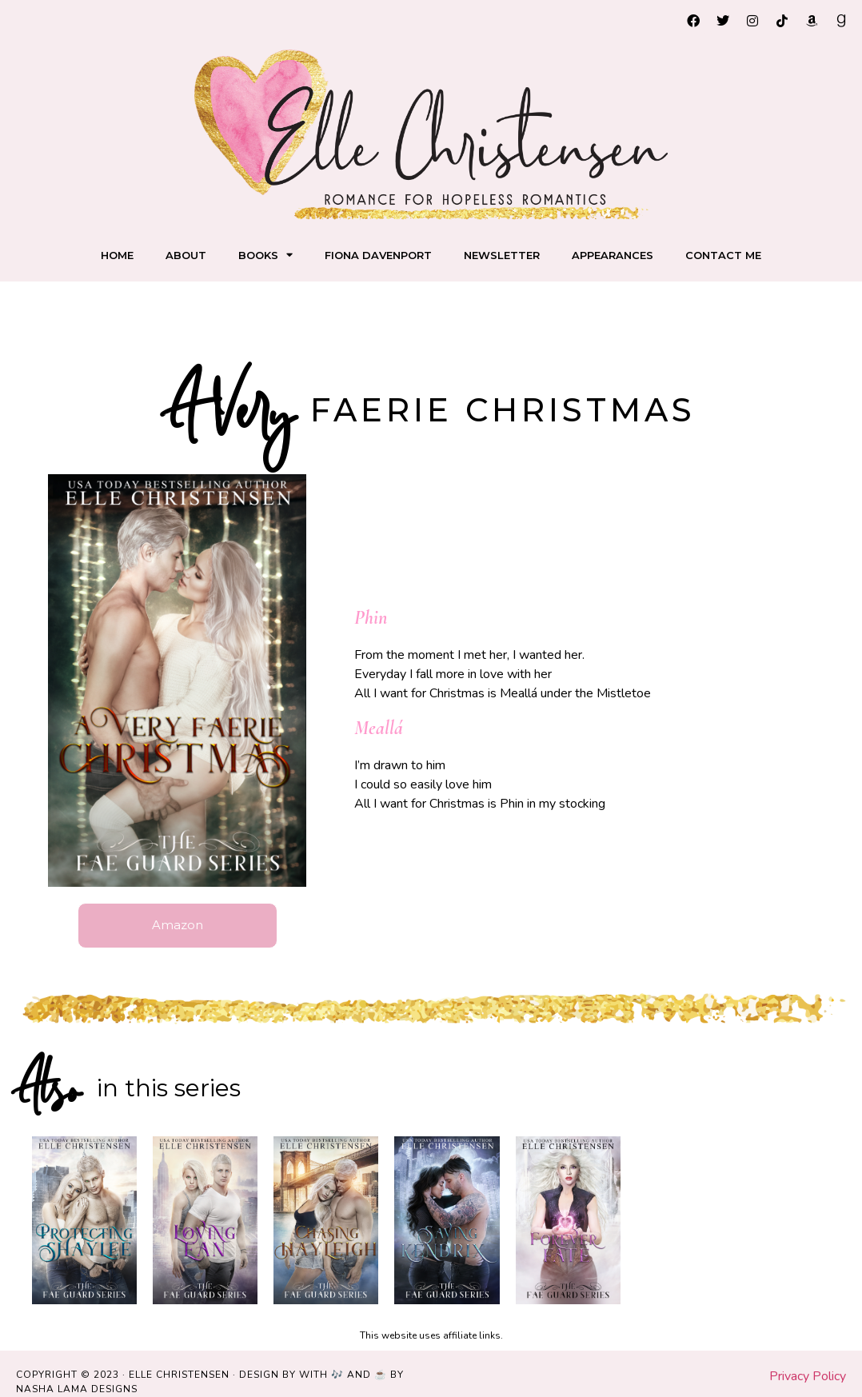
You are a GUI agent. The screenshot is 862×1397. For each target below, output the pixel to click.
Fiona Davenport (378, 255)
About (186, 255)
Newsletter (502, 255)
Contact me (723, 255)
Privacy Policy (807, 1377)
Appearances (612, 255)
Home (117, 255)
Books (265, 254)
